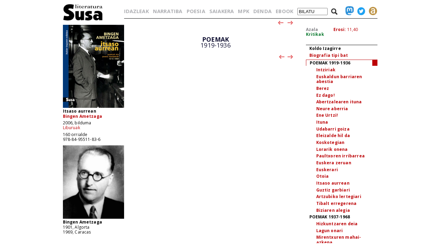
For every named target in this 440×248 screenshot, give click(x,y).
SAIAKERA (221, 11)
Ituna (322, 122)
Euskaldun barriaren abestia (339, 79)
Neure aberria (332, 109)
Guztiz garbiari (333, 190)
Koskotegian (330, 142)
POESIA (196, 11)
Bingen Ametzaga (82, 116)
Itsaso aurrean (333, 183)
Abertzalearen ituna (339, 102)
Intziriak (326, 70)
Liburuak (71, 128)
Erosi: (339, 29)
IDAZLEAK (136, 11)
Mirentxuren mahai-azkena (338, 239)
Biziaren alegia (333, 210)
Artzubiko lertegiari (338, 196)
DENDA (262, 11)
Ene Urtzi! (327, 115)
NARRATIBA (167, 11)
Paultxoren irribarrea (340, 156)
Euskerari (327, 170)
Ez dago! (325, 95)
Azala (312, 29)
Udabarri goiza (333, 129)
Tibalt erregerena (336, 203)
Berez (322, 88)
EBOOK (284, 11)
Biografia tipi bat (328, 55)
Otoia (322, 176)
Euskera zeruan (333, 163)
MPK (243, 11)
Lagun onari (329, 231)
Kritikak (315, 34)
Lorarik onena (332, 149)
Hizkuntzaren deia (337, 224)
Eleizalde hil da (333, 135)
